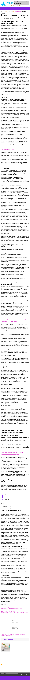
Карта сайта (25, 674)
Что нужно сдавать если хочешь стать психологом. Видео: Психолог (5, 647)
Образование (13, 634)
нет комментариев (18, 11)
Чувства (11, 635)
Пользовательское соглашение (7, 674)
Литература (3, 634)
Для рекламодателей (18, 674)
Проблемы (3, 635)
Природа (23, 634)
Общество (18, 634)
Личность (8, 634)
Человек (7, 635)
